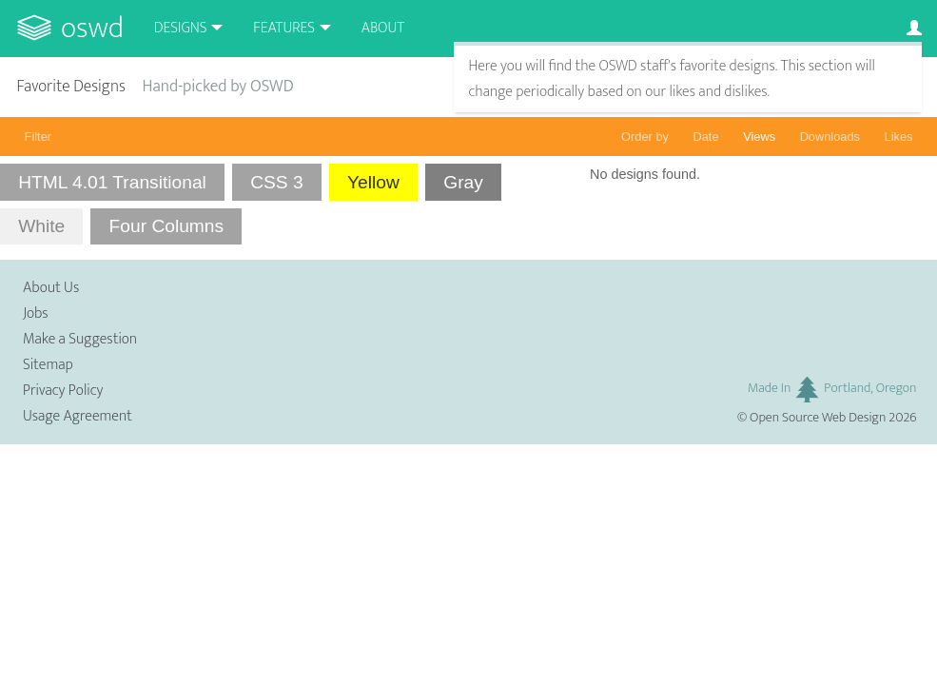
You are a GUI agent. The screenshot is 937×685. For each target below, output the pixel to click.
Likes (899, 136)
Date (706, 136)
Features (284, 28)
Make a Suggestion (80, 339)
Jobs (36, 313)
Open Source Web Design (818, 417)
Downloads (830, 136)
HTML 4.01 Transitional (112, 182)
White (41, 226)
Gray (463, 182)
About (382, 28)
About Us (51, 288)
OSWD (92, 28)
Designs (180, 28)
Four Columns (166, 226)
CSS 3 (276, 182)
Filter (38, 136)
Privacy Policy (63, 390)
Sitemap (48, 365)
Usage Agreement (77, 416)
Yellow (373, 182)
